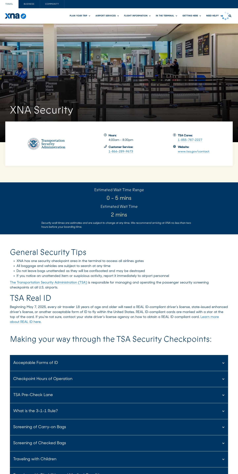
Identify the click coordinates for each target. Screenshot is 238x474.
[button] (81, 16)
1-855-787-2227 (190, 140)
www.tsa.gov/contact (193, 151)
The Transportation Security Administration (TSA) (48, 282)
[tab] (9, 4)
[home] (15, 16)
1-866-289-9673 (121, 151)
